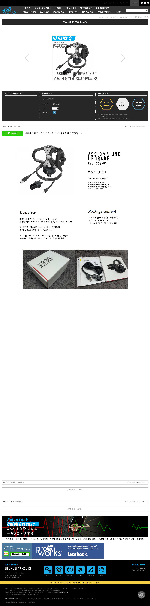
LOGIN (105, 3)
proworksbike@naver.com (54, 590)
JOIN (110, 3)
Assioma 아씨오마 (122, 17)
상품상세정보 (129, 127)
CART (127, 3)
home (101, 17)
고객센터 (97, 583)
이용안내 (68, 583)
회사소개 (53, 583)
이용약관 (89, 583)
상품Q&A (145, 127)
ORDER (122, 3)
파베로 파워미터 (110, 17)
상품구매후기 (138, 127)
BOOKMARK (134, 3)
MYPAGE (115, 3)
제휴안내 (61, 583)
